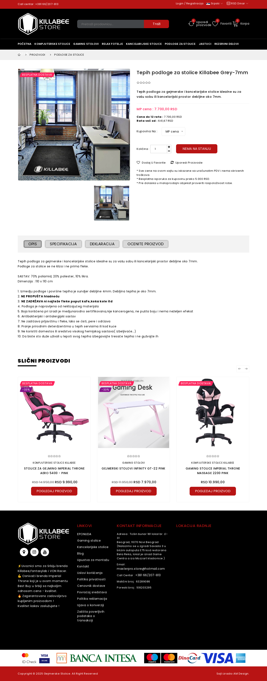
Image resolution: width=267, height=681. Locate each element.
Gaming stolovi (86, 44)
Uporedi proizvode (200, 23)
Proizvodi (37, 55)
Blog (80, 553)
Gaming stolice (89, 540)
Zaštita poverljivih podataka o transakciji (91, 616)
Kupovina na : (147, 131)
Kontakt (83, 566)
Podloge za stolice (180, 44)
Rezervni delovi (226, 44)
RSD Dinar (237, 3)
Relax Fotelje (112, 44)
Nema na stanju (197, 148)
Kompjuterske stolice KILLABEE (54, 462)
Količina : (143, 149)
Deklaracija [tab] (102, 244)
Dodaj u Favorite (151, 163)
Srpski (214, 3)
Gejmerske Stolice (57, 674)
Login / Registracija (190, 3)
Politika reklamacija (92, 599)
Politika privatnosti (91, 579)
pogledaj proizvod (54, 491)
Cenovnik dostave (91, 586)
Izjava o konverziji (90, 605)
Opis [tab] (32, 244)
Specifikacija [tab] (63, 244)
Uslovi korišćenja (90, 573)
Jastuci (205, 44)
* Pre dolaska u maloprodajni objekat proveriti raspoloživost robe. (185, 183)
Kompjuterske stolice (52, 44)
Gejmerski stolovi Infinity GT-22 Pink (133, 468)
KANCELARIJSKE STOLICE (144, 44)
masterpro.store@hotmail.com (141, 569)
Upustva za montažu (93, 560)
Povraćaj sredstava (92, 592)
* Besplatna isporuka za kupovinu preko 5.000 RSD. (173, 179)
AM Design (241, 674)
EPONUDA (84, 534)
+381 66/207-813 (47, 4)
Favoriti (222, 23)
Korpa (240, 23)
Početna (24, 44)
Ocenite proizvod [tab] (145, 244)
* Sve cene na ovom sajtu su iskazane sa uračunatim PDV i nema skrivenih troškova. (190, 173)
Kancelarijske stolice (93, 547)
